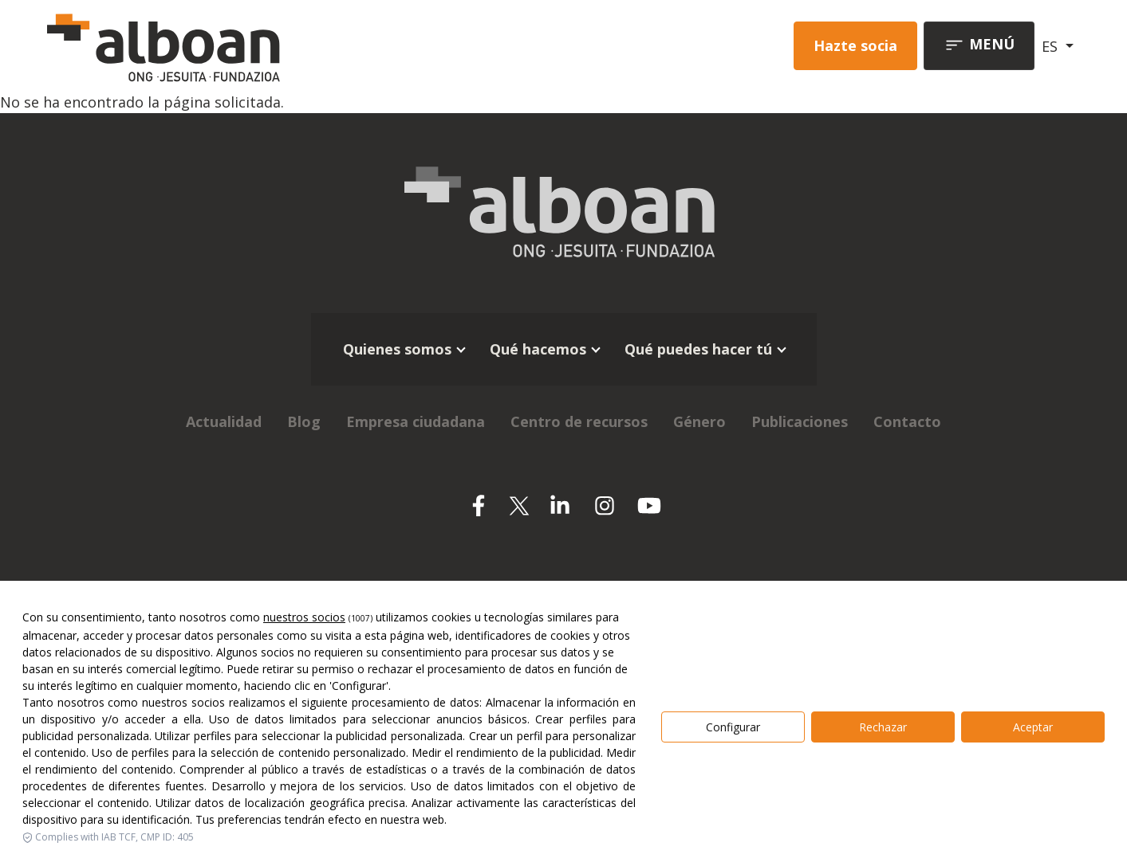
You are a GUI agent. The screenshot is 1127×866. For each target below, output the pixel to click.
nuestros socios (304, 756)
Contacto (907, 421)
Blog (304, 421)
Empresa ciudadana (415, 421)
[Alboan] (247, 45)
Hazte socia (855, 45)
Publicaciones (799, 421)
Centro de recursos (579, 421)
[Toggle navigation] (979, 46)
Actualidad (224, 421)
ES (1052, 46)
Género (699, 421)
